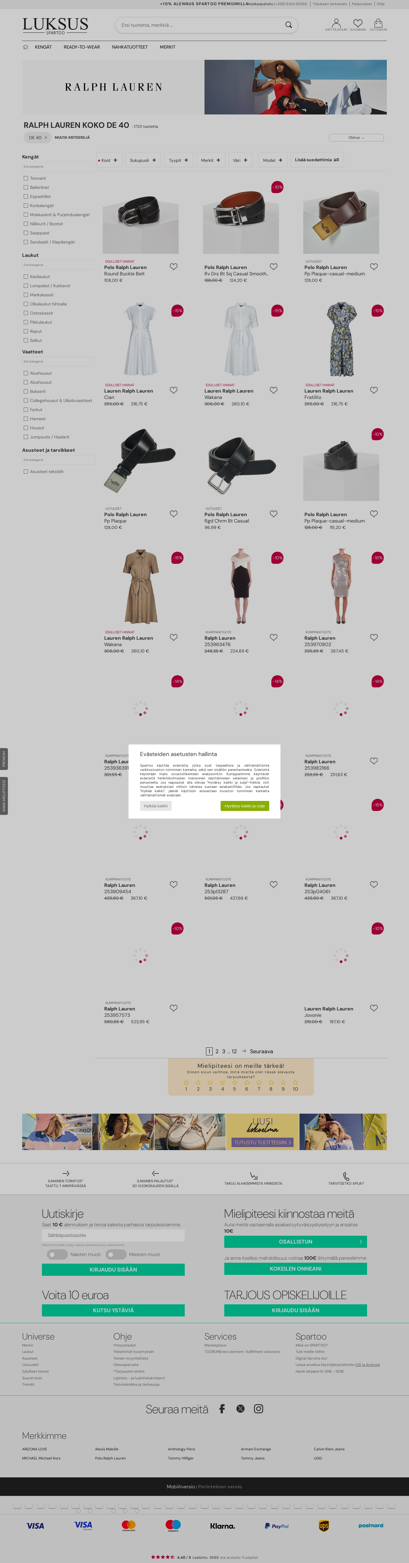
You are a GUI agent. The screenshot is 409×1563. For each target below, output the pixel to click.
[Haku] (289, 25)
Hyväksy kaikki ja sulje (245, 806)
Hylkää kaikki (156, 806)
